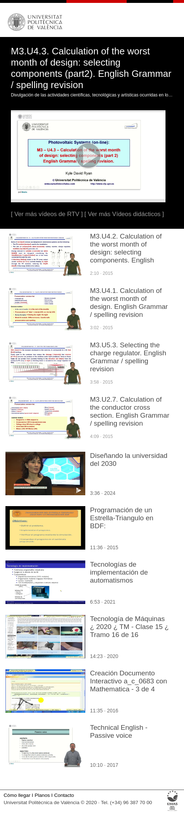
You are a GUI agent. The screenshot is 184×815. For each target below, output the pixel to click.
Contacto (64, 795)
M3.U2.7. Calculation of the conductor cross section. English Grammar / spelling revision (129, 411)
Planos (42, 795)
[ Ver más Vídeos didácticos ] (124, 214)
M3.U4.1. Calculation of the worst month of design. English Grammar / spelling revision (129, 302)
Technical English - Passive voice (118, 731)
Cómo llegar (17, 795)
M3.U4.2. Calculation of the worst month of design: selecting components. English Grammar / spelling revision (126, 256)
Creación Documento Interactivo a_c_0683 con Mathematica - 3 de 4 (128, 681)
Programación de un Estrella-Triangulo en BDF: (122, 518)
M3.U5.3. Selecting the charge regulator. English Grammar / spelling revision (128, 357)
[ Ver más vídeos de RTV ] (47, 214)
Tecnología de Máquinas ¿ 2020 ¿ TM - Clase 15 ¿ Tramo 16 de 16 (129, 626)
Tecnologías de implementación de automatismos (119, 572)
